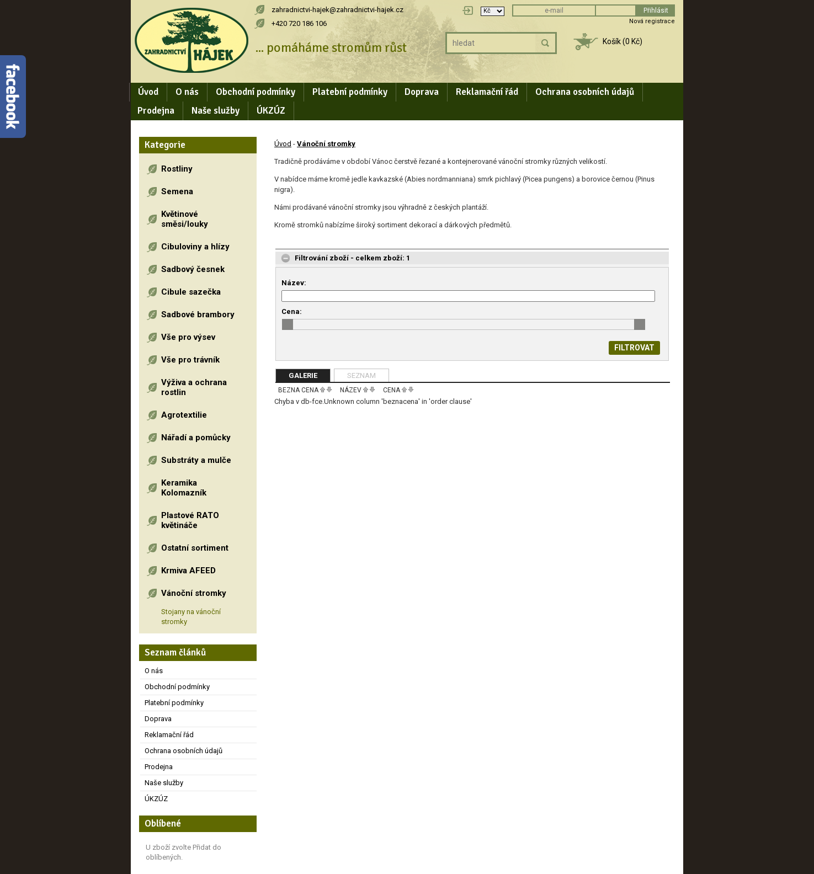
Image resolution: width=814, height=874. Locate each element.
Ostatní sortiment (194, 548)
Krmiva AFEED (188, 570)
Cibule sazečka (191, 292)
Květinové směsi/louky (184, 219)
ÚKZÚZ (271, 110)
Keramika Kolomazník (183, 488)
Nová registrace (652, 21)
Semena (177, 191)
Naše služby (215, 110)
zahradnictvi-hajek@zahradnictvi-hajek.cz (337, 10)
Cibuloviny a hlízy (195, 247)
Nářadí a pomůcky (196, 438)
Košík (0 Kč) (622, 41)
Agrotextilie (184, 415)
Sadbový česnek (193, 269)
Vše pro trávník (190, 360)
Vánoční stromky (193, 593)
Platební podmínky (349, 92)
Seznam (361, 375)
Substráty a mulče (196, 460)
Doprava (422, 92)
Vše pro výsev (188, 337)
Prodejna (155, 110)
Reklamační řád (487, 92)
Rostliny (177, 169)
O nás (187, 92)
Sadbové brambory (198, 314)
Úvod (148, 92)
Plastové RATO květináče (190, 520)
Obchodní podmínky (255, 92)
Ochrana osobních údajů (584, 92)
